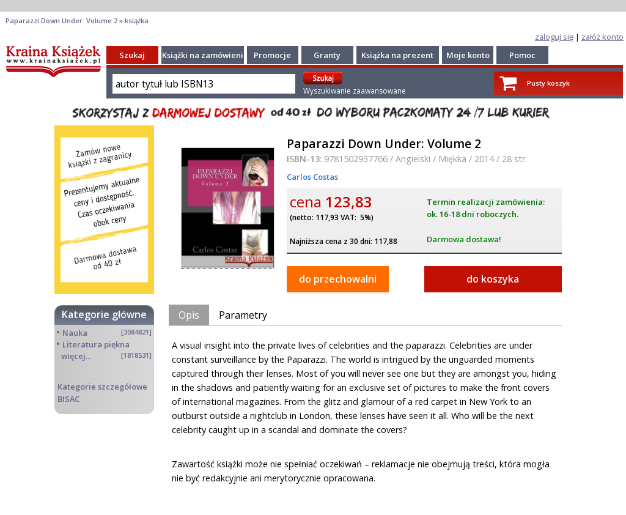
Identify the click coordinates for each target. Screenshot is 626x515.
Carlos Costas (312, 176)
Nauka (74, 332)
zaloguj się (554, 36)
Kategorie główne (104, 314)
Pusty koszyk (548, 82)
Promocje (272, 55)
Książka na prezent (397, 55)
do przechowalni (338, 279)
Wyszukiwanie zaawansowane (354, 91)
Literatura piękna (96, 344)
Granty (327, 55)
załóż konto (602, 36)
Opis (189, 315)
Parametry (243, 315)
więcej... (76, 355)
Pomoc (522, 55)
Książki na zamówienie (205, 55)
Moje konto (468, 55)
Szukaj (132, 55)
